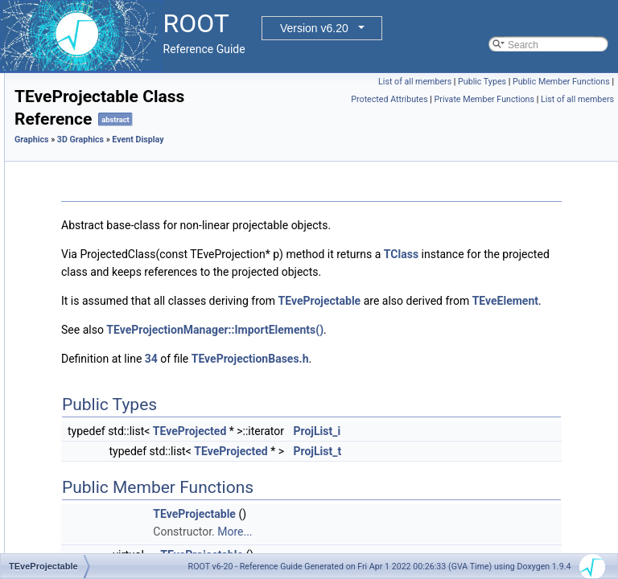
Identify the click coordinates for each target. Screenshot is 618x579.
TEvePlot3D (104, 144)
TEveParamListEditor (124, 108)
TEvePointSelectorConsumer (141, 197)
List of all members (518, 81)
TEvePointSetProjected (129, 267)
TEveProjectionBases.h (451, 394)
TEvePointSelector (119, 179)
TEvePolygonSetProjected (135, 285)
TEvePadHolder (113, 73)
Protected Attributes (571, 99)
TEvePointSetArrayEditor (132, 250)
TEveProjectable (114, 320)
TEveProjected (110, 338)
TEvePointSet (108, 214)
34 (352, 394)
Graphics (233, 139)
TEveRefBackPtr (114, 497)
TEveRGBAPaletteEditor (131, 550)
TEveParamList (112, 90)
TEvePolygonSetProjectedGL (141, 303)
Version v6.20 (314, 28)
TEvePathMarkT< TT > (128, 126)
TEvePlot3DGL (111, 161)
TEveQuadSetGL (115, 480)
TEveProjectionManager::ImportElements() (416, 365)
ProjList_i (518, 466)
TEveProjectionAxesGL (129, 409)
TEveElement (489, 336)
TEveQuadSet (109, 462)
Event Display (339, 139)
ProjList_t (519, 486)
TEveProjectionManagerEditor (143, 444)
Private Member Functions (484, 117)
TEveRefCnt (105, 515)
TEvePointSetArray (120, 232)
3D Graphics (281, 139)
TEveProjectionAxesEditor (135, 391)
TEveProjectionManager (131, 427)
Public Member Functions (478, 99)
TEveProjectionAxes (122, 374)
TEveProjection (111, 356)
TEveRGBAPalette (119, 533)
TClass (327, 271)
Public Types (586, 81)
